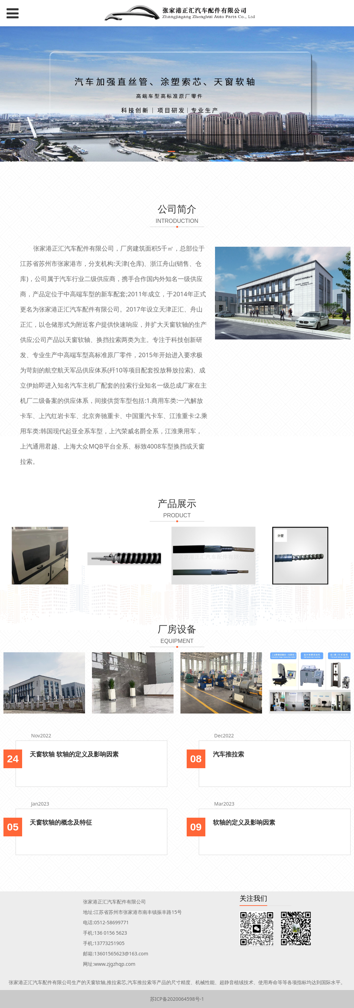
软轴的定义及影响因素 (244, 822)
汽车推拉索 (228, 754)
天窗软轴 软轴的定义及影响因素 (74, 754)
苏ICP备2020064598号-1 (177, 999)
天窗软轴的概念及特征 (61, 822)
